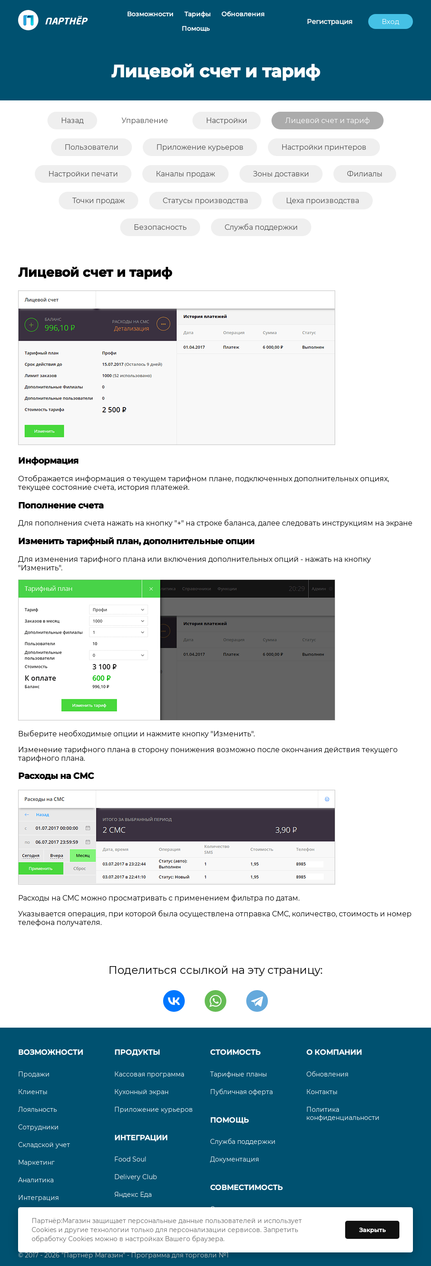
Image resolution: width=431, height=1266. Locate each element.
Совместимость (246, 1187)
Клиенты (32, 1092)
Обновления (327, 1074)
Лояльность (37, 1109)
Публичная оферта (241, 1092)
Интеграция (38, 1198)
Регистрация (329, 21)
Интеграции (141, 1137)
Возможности (50, 1052)
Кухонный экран (141, 1092)
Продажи (34, 1074)
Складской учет (44, 1145)
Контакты (321, 1092)
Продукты (137, 1052)
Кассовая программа (149, 1074)
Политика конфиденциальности (342, 1113)
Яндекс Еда (133, 1194)
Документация (234, 1159)
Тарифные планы (238, 1074)
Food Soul (130, 1159)
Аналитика (36, 1180)
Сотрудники (38, 1127)
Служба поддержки (243, 1142)
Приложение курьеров (153, 1109)
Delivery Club (135, 1177)
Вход (390, 21)
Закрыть (372, 1229)
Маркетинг (36, 1162)
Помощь (229, 1120)
